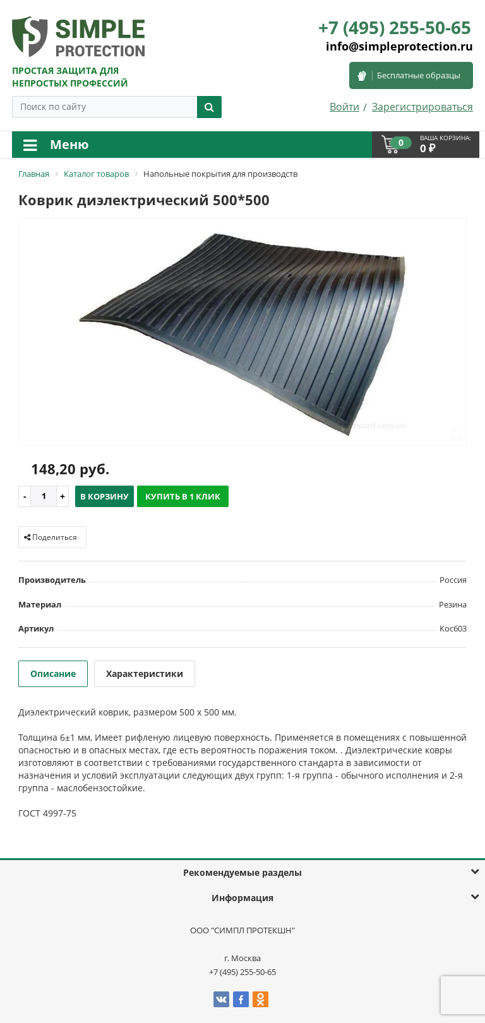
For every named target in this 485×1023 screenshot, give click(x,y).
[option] (242, 332)
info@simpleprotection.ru (399, 46)
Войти (344, 107)
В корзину (104, 496)
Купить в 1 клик (182, 496)
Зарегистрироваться (422, 107)
